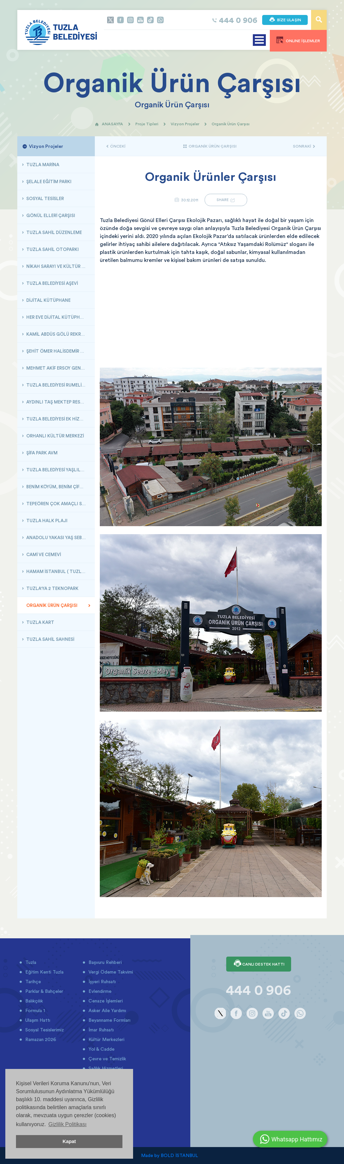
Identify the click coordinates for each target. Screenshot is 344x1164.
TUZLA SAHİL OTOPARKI (52, 249)
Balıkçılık (33, 1001)
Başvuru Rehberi (104, 962)
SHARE (226, 200)
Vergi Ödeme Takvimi (110, 972)
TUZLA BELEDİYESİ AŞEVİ (51, 283)
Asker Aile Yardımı (106, 1010)
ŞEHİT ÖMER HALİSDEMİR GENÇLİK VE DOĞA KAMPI (58, 351)
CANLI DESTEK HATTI (258, 964)
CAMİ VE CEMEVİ (43, 554)
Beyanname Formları (108, 1020)
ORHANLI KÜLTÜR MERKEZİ (54, 435)
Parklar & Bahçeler (43, 991)
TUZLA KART (39, 622)
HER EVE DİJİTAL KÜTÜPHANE (56, 317)
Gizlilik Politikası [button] (67, 1124)
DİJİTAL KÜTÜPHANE (48, 300)
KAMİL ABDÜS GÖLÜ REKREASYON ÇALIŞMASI (58, 334)
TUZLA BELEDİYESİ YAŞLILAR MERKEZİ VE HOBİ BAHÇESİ (58, 469)
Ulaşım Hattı (37, 1020)
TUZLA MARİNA (42, 164)
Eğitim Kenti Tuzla (44, 972)
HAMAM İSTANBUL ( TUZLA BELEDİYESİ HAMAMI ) (58, 571)
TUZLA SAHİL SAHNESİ (49, 639)
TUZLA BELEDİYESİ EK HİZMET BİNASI (58, 418)
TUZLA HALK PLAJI (46, 520)
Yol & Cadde (100, 1049)
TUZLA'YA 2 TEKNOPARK (52, 588)
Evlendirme (99, 991)
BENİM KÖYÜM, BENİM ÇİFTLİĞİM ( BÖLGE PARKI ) (58, 486)
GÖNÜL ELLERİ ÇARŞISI (50, 215)
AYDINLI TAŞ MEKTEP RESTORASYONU (58, 402)
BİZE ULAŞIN (285, 20)
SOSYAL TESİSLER (44, 198)
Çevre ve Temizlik (106, 1059)
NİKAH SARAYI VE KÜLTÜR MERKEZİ (58, 266)
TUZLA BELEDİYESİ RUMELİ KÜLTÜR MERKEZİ (58, 385)
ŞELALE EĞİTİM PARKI (48, 181)
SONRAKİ (304, 146)
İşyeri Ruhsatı (101, 982)
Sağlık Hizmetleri (105, 1068)
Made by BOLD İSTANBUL (169, 1155)
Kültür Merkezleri (105, 1039)
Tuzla (30, 962)
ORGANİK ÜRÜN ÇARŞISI (51, 605)
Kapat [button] (69, 1141)
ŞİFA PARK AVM (41, 452)
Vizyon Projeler (185, 123)
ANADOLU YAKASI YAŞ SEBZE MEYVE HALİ (58, 537)
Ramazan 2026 (40, 1039)
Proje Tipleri (146, 123)
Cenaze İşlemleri (105, 1001)
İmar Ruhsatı (100, 1030)
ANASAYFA (109, 123)
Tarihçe (32, 982)
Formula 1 (34, 1010)
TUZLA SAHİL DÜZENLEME (53, 232)
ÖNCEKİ (115, 146)
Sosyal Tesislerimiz (44, 1030)
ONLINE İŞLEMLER (298, 40)
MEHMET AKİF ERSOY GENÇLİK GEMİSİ (58, 368)
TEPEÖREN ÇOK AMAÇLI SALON (58, 503)
